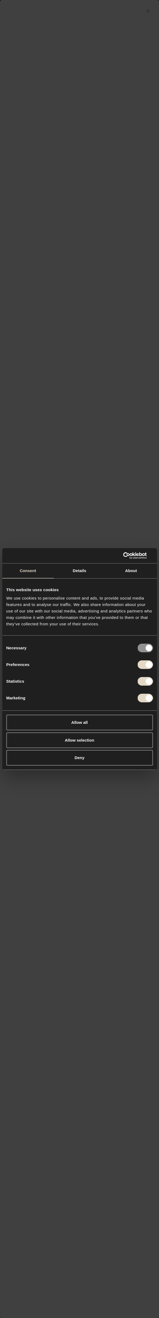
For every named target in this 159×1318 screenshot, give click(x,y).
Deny (79, 757)
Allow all (79, 722)
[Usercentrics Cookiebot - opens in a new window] (129, 555)
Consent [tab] (28, 570)
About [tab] (131, 570)
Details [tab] (79, 570)
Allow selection (79, 740)
